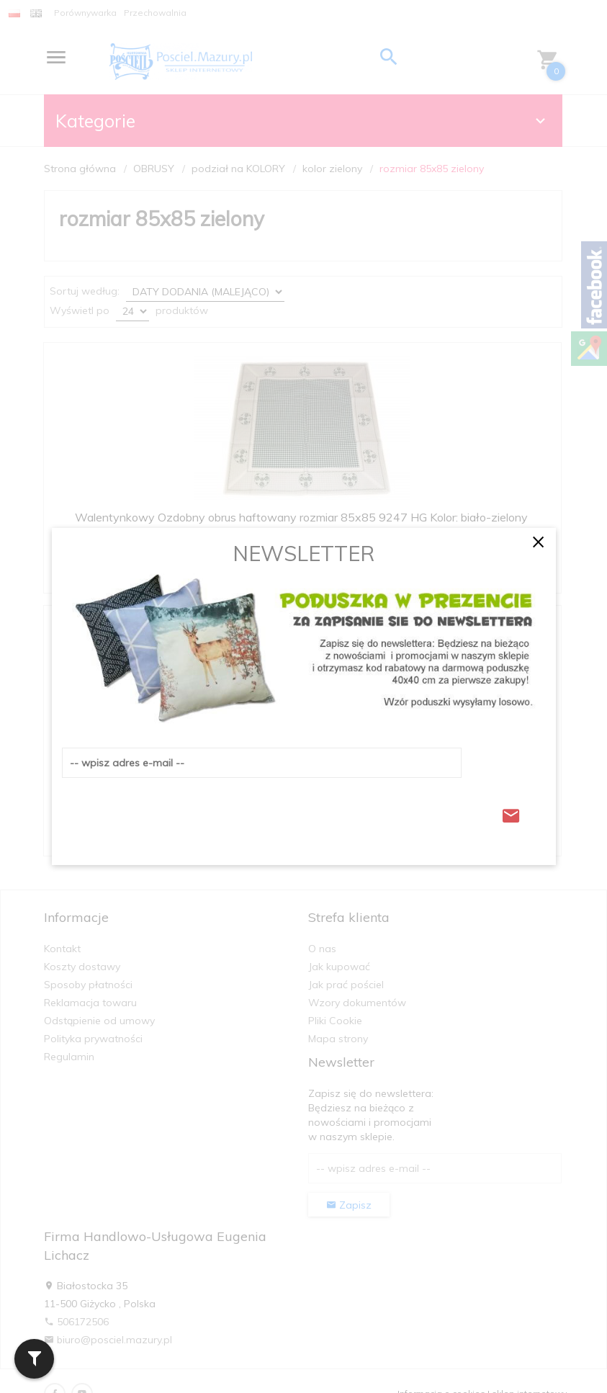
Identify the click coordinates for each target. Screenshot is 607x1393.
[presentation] (171, 812)
